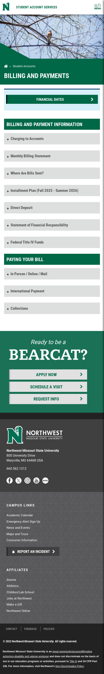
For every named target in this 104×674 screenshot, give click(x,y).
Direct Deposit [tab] (19, 207)
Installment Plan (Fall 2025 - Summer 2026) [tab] (42, 190)
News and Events (18, 527)
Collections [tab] (17, 308)
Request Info (46, 399)
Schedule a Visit (46, 387)
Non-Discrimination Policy (69, 666)
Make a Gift (14, 604)
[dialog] (92, 661)
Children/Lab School (20, 592)
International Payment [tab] (25, 290)
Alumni (11, 580)
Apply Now (46, 374)
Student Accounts (24, 66)
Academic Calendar (20, 515)
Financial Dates (50, 99)
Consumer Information (22, 540)
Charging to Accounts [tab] (25, 138)
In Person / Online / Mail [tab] (26, 273)
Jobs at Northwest (19, 598)
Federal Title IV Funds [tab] (25, 242)
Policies (49, 629)
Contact (11, 629)
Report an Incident (30, 551)
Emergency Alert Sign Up (23, 521)
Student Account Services (36, 7)
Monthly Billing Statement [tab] (28, 155)
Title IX (73, 661)
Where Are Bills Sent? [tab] (25, 172)
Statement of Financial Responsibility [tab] (37, 224)
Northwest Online (18, 611)
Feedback (30, 629)
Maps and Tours (17, 534)
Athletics (13, 586)
